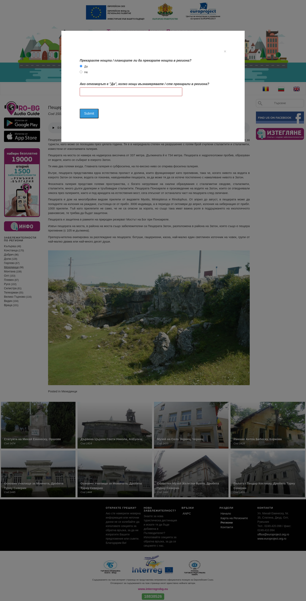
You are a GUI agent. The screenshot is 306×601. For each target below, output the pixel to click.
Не (86, 72)
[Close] (225, 51)
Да (86, 66)
